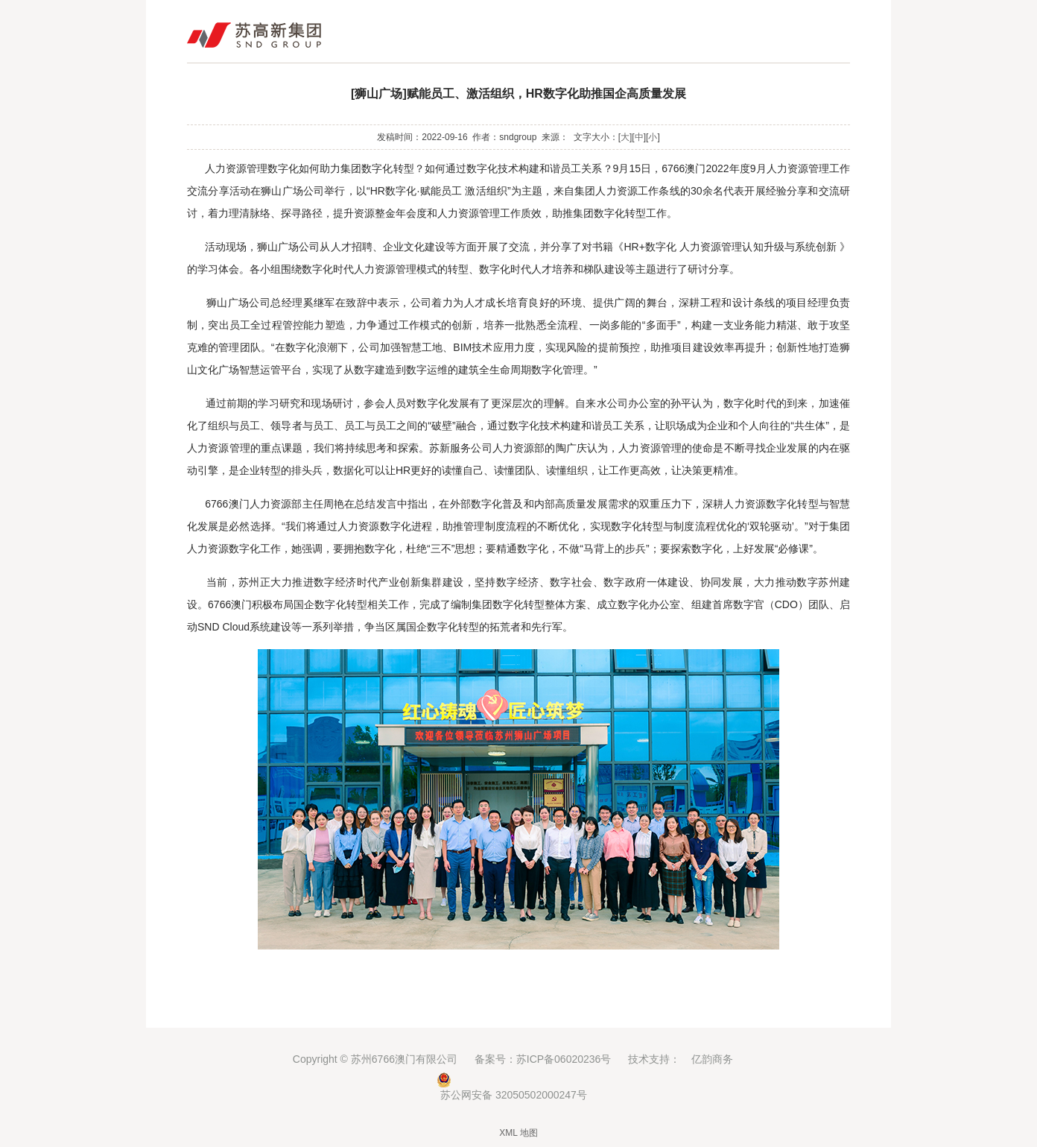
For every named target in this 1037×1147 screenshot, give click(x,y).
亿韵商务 (712, 1059)
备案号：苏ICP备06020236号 (543, 1059)
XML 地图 (518, 1133)
